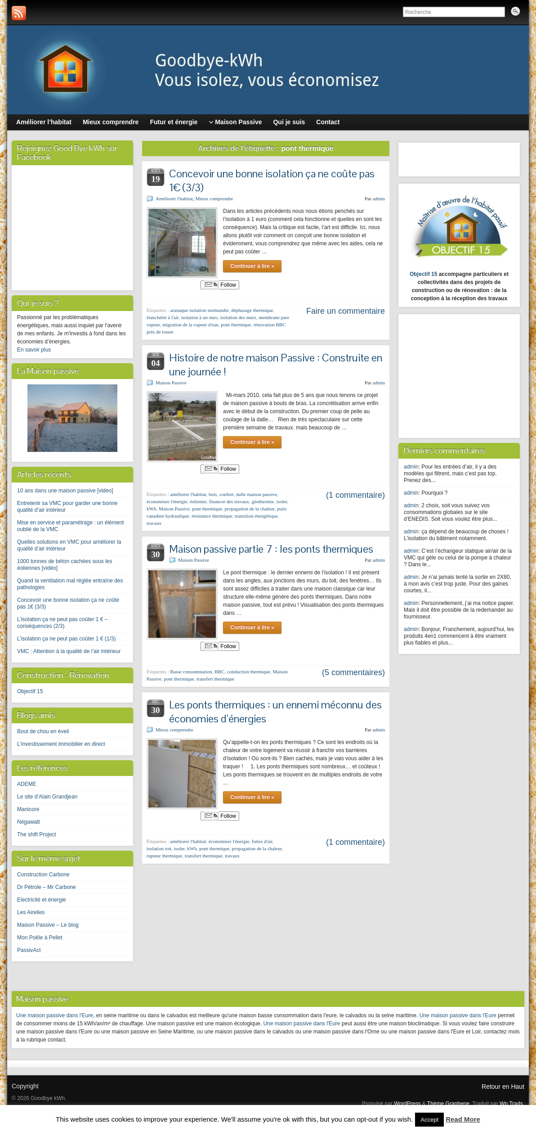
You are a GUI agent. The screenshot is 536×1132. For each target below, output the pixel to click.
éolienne (198, 501)
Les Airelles (31, 912)
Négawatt (28, 822)
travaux (154, 523)
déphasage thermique (252, 310)
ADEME (26, 784)
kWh (151, 508)
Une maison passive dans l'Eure (54, 1015)
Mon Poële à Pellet (40, 937)
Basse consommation (191, 671)
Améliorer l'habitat (174, 198)
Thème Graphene (448, 1103)
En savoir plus (34, 350)
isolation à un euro (199, 317)
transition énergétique (256, 516)
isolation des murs (238, 317)
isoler (282, 501)
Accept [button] (429, 1119)
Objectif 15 (30, 691)
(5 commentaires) (353, 672)
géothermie (263, 501)
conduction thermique (248, 671)
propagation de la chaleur (250, 508)
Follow (220, 284)
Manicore (28, 809)
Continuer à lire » (252, 266)
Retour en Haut (503, 1086)
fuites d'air (262, 841)
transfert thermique (215, 678)
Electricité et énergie (41, 900)
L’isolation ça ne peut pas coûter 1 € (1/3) (66, 639)
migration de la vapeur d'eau (190, 324)
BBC (219, 671)
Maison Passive (171, 382)
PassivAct (29, 950)
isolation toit (159, 848)
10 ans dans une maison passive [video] (65, 490)
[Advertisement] (460, 375)
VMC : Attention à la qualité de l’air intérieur (69, 651)
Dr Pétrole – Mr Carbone (46, 887)
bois (213, 494)
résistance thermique (212, 516)
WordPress (407, 1103)
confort (226, 494)
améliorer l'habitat (188, 494)
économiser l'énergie (167, 501)
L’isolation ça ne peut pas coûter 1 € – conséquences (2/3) (62, 622)
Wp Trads (511, 1103)
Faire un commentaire (345, 311)
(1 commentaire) (355, 495)
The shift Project (36, 834)
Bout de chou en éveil (43, 731)
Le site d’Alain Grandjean (47, 797)
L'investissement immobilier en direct (61, 744)
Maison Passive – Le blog (48, 925)
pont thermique (236, 324)
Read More (463, 1119)
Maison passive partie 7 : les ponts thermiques (271, 549)
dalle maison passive (256, 494)
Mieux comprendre (214, 198)
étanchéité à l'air (163, 317)
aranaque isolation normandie (199, 310)
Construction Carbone (43, 874)
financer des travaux (229, 501)
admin (379, 198)
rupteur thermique (164, 855)
